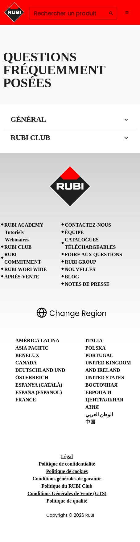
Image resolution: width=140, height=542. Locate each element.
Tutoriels (14, 232)
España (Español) (38, 392)
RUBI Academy (23, 225)
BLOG (72, 276)
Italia (94, 340)
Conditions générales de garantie (66, 478)
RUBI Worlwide (25, 269)
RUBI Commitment (22, 258)
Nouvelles (80, 269)
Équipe (74, 232)
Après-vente (21, 276)
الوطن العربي (99, 414)
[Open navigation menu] (127, 12)
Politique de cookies (67, 471)
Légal (67, 456)
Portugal (99, 355)
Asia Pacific (31, 348)
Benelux (27, 355)
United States (104, 377)
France (25, 399)
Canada (26, 362)
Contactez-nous (88, 225)
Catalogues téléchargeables (90, 243)
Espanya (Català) (38, 385)
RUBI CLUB (17, 247)
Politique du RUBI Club (67, 486)
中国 (90, 422)
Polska (95, 348)
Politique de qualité (67, 500)
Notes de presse (87, 284)
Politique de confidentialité (67, 463)
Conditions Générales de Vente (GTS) (66, 493)
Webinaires (17, 239)
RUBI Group (80, 262)
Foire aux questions (93, 254)
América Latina (37, 340)
